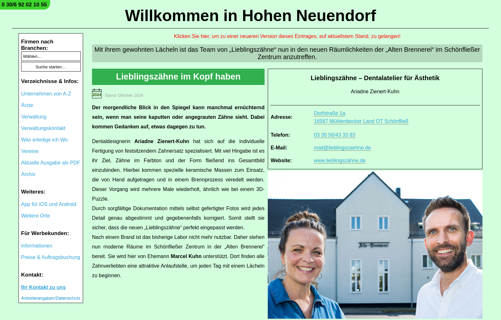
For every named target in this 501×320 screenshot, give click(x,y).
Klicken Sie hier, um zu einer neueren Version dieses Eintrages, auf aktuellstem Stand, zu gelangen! (287, 36)
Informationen (36, 245)
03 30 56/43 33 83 (334, 135)
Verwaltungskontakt (43, 128)
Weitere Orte (35, 215)
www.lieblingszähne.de (340, 160)
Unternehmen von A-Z (46, 93)
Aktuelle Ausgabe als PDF (50, 162)
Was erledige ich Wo (44, 139)
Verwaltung (33, 116)
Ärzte (27, 105)
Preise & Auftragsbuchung (50, 257)
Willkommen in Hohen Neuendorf (250, 16)
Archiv (28, 174)
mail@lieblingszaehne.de (342, 147)
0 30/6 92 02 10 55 (24, 5)
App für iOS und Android (48, 204)
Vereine (29, 151)
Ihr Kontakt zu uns (43, 287)
